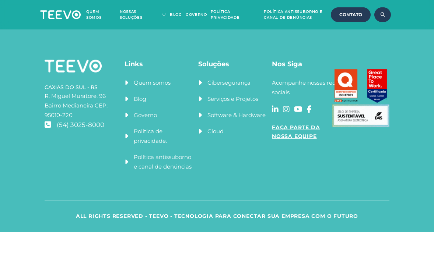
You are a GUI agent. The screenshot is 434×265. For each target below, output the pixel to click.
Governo (196, 14)
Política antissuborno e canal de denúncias (163, 161)
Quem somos (152, 82)
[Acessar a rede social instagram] (286, 109)
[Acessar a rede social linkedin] (275, 109)
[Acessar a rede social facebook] (309, 109)
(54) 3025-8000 (74, 124)
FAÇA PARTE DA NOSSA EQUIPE (296, 131)
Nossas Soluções (131, 14)
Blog (176, 14)
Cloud (215, 131)
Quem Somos (94, 14)
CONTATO (350, 14)
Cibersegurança (229, 82)
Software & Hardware (236, 115)
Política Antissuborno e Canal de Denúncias (293, 14)
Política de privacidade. (150, 136)
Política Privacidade (225, 14)
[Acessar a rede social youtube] (298, 109)
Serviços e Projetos (232, 98)
